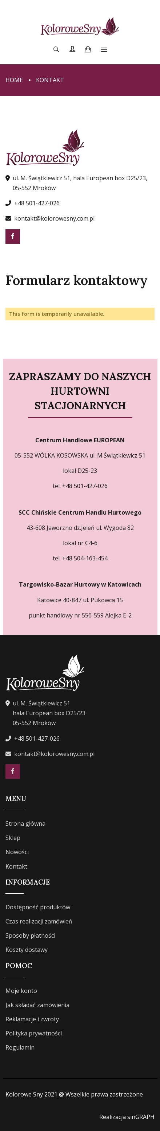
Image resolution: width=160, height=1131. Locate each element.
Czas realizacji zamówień (38, 921)
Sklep (12, 838)
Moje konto (21, 991)
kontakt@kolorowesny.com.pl (54, 218)
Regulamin (20, 1047)
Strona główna (25, 824)
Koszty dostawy (26, 950)
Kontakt (16, 866)
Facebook (12, 236)
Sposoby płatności (30, 935)
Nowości (17, 852)
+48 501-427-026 (37, 203)
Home (14, 80)
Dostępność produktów (37, 907)
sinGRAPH (141, 1117)
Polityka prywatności (33, 1033)
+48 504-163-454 (84, 558)
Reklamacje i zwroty (32, 1019)
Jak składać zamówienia (37, 1005)
